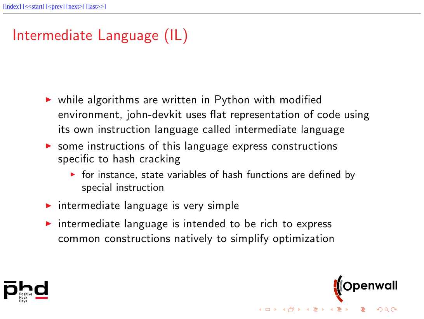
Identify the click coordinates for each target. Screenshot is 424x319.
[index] (12, 6)
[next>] (75, 6)
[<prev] (55, 6)
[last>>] (96, 6)
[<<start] (33, 6)
